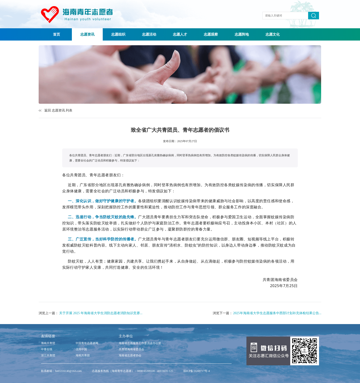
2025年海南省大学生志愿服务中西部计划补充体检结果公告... (277, 313)
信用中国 (81, 349)
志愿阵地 (242, 34)
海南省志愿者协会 (130, 355)
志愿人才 (180, 34)
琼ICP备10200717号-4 (196, 371)
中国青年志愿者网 (87, 343)
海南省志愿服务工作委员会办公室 (140, 343)
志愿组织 (118, 34)
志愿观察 (211, 34)
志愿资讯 (87, 34)
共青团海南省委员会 (131, 349)
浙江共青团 (48, 355)
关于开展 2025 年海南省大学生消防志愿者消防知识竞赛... (101, 313)
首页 (56, 34)
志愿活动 (149, 34)
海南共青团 (48, 343)
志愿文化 (273, 34)
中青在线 (46, 349)
